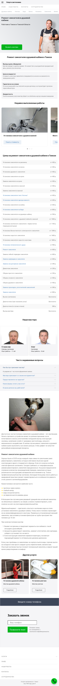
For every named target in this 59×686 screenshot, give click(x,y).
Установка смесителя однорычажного (16, 200)
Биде (24, 11)
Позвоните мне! (18, 629)
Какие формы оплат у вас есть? (14, 384)
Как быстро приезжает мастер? (13, 367)
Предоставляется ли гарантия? (13, 380)
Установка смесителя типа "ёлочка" (15, 195)
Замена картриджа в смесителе (14, 259)
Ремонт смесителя (9, 249)
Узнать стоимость (12, 142)
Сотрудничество (37, 7)
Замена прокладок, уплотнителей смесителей (19, 287)
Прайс (3, 7)
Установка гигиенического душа (14, 245)
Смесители (47, 11)
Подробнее (9, 590)
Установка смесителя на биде (13, 210)
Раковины (38, 11)
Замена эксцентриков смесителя (14, 264)
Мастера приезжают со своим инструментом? (19, 375)
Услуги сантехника (13, 2)
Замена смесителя (9, 292)
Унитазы (17, 11)
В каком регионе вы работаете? (14, 388)
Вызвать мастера (11, 47)
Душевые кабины (6, 11)
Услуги (4, 656)
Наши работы (13, 7)
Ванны (31, 11)
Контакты (24, 7)
